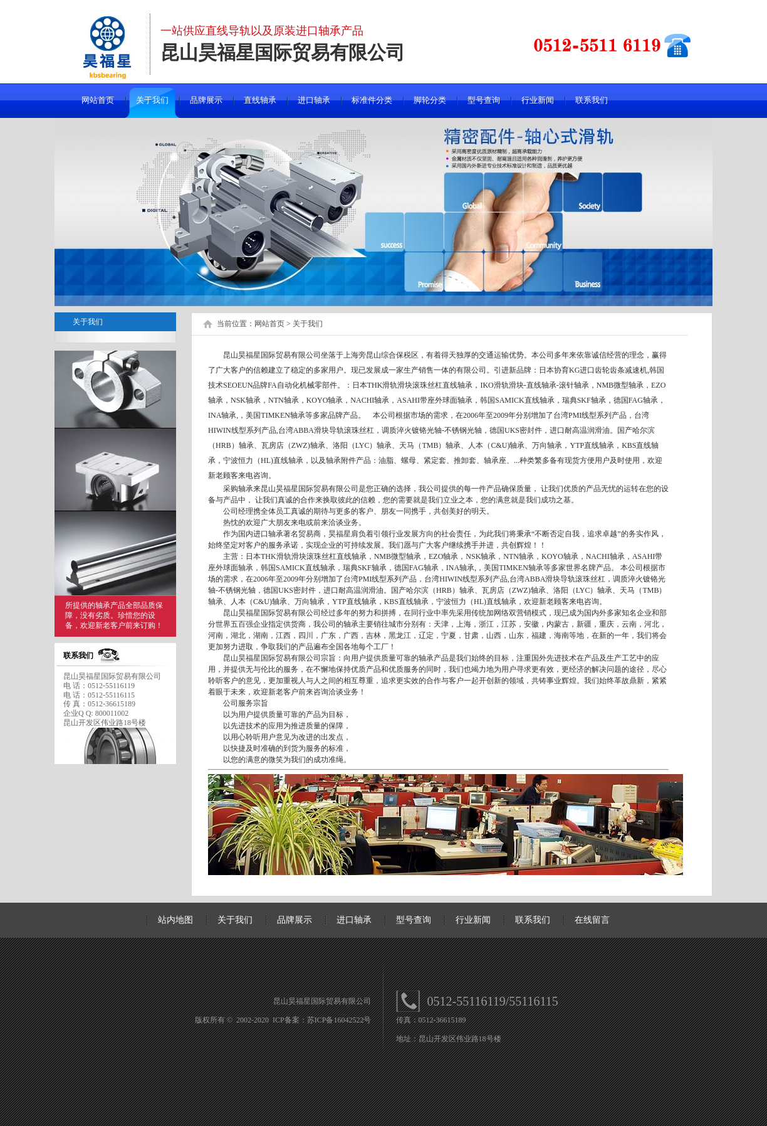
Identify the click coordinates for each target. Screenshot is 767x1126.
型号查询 (483, 100)
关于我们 (152, 100)
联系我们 (591, 100)
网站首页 (97, 100)
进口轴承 (314, 100)
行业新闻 (537, 100)
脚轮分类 (430, 100)
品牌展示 (206, 100)
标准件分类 (372, 100)
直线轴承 (260, 100)
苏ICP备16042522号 (339, 1020)
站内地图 (175, 920)
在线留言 (592, 920)
